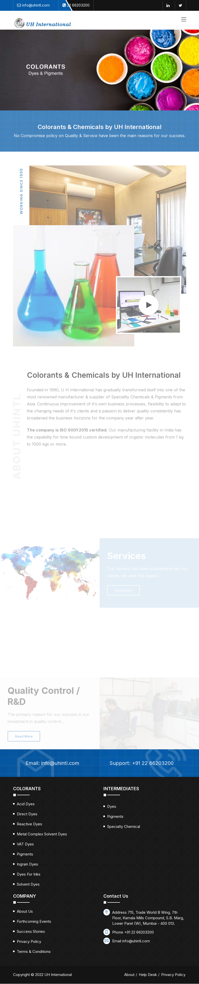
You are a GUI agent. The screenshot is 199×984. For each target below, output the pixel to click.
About (129, 974)
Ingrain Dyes (27, 864)
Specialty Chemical (123, 826)
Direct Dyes (27, 814)
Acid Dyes (26, 804)
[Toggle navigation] (183, 19)
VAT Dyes (25, 844)
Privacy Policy (29, 941)
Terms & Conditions (34, 951)
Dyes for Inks (28, 874)
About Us (25, 911)
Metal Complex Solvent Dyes (42, 834)
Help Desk (148, 974)
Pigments (25, 854)
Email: (46, 763)
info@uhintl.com (136, 941)
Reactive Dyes (29, 824)
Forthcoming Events (34, 921)
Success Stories (31, 931)
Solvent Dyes (28, 884)
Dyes (111, 806)
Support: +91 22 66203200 (147, 763)
